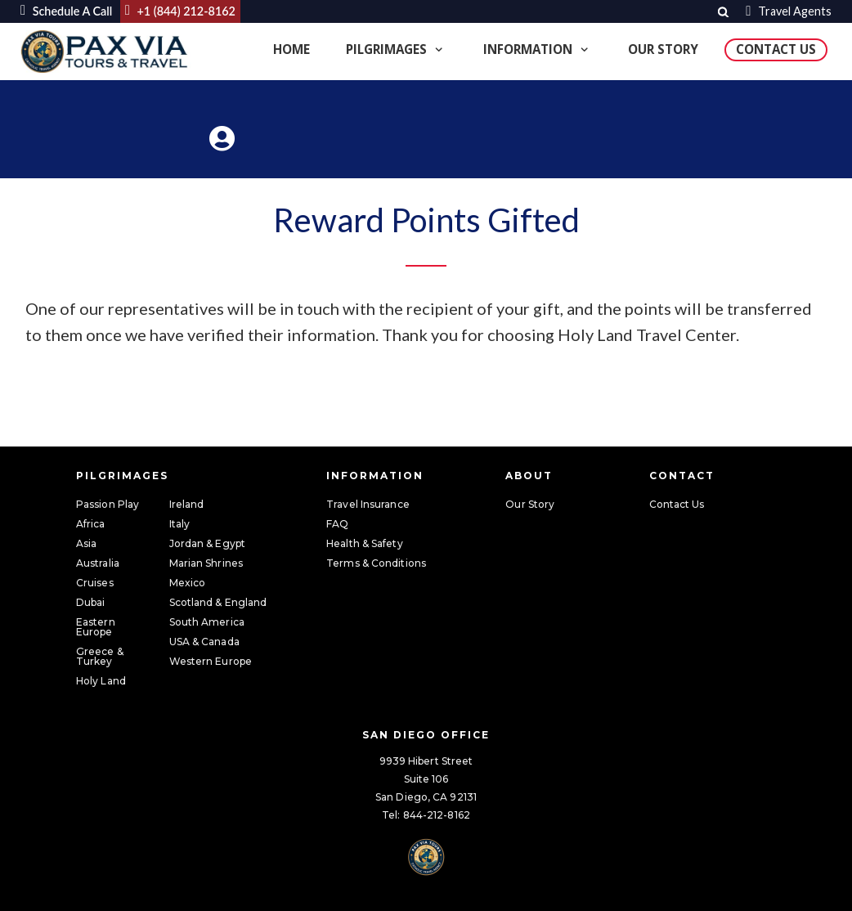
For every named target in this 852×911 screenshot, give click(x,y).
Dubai (90, 602)
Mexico (187, 583)
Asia (86, 543)
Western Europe (210, 661)
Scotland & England (218, 602)
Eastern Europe (95, 627)
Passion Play (107, 504)
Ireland (186, 504)
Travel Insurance (368, 504)
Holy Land (101, 681)
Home (291, 49)
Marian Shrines (206, 563)
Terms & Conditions (376, 563)
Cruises (95, 583)
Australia (97, 563)
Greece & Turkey (99, 656)
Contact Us (776, 49)
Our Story (663, 49)
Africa (90, 524)
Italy (180, 524)
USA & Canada (204, 641)
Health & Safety (364, 543)
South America (206, 622)
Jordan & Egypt (207, 543)
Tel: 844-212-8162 (426, 815)
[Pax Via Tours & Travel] (106, 52)
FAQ (337, 524)
